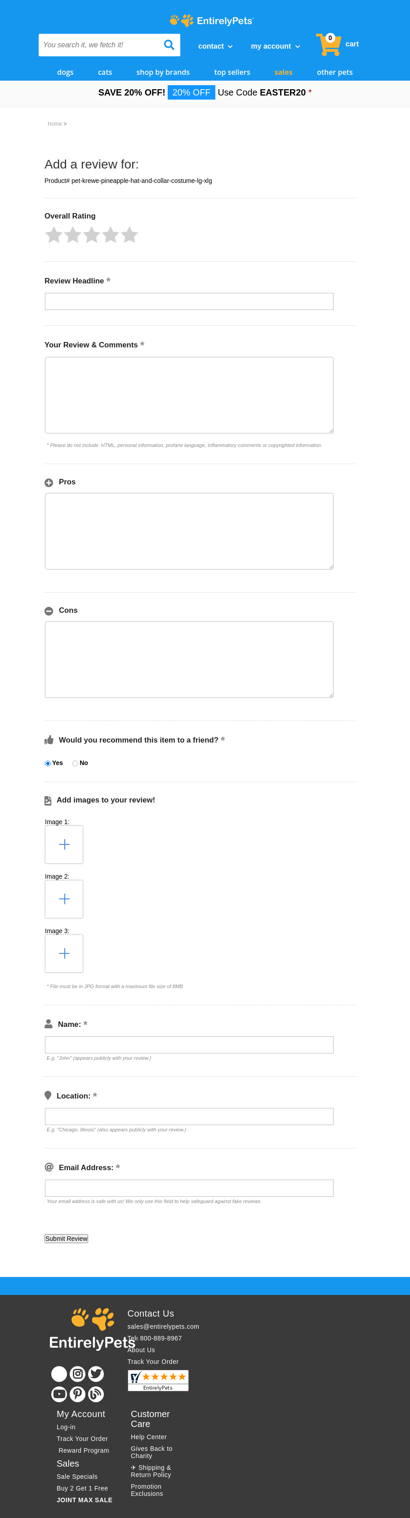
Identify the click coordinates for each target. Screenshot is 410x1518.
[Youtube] (59, 1393)
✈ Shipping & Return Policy (151, 1470)
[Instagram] (77, 1373)
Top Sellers (232, 71)
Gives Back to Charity (152, 1451)
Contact (215, 46)
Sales (284, 71)
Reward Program (84, 1449)
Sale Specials (77, 1475)
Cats (105, 71)
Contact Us (151, 1312)
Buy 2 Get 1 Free (82, 1487)
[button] (54, 233)
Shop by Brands (163, 71)
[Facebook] (59, 1373)
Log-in (66, 1425)
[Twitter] (96, 1373)
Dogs (65, 71)
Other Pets (335, 71)
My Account (275, 46)
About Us (142, 1348)
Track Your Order (153, 1360)
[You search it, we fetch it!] (99, 45)
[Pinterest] (77, 1393)
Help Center (149, 1435)
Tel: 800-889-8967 (155, 1336)
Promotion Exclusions (147, 1489)
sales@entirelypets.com (164, 1325)
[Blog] (96, 1393)
